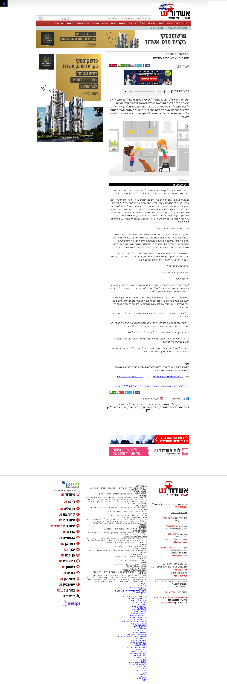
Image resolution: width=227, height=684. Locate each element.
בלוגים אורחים (157, 28)
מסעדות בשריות (140, 498)
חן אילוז (143, 668)
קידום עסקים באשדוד (138, 600)
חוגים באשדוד (112, 507)
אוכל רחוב (131, 503)
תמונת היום (119, 529)
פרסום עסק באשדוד (138, 587)
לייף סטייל (142, 558)
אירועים (143, 529)
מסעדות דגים (109, 498)
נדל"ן (101, 494)
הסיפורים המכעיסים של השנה (128, 523)
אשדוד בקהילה (140, 531)
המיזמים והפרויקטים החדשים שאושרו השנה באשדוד (125, 572)
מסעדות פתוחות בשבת (106, 500)
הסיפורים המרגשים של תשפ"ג (116, 519)
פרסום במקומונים (139, 606)
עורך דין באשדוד (140, 655)
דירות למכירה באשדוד (137, 614)
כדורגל (108, 511)
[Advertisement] (70, 189)
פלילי (109, 494)
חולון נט (143, 659)
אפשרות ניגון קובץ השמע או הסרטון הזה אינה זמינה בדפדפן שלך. (145, 91)
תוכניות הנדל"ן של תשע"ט (107, 578)
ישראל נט (143, 589)
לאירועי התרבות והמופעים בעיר (134, 507)
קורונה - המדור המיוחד (136, 566)
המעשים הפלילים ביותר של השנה (117, 579)
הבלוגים (172, 54)
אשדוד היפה (141, 533)
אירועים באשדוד (140, 625)
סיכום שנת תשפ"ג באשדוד (135, 517)
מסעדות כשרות (104, 501)
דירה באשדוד (141, 649)
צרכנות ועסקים (140, 554)
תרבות (151, 23)
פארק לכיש (142, 678)
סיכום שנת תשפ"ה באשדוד (135, 570)
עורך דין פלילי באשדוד (137, 653)
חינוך (68, 23)
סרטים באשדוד (138, 581)
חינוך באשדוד (123, 581)
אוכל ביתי (140, 500)
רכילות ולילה (141, 486)
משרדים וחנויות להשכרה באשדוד (133, 621)
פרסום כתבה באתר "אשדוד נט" (134, 596)
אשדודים (122, 488)
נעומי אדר (142, 676)
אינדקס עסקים (100, 576)
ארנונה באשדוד (140, 631)
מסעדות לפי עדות (121, 501)
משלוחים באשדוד (139, 610)
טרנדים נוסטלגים (105, 550)
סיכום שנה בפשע (114, 521)
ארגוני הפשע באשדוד (123, 494)
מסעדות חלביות (124, 498)
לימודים (131, 556)
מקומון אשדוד (141, 608)
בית (187, 23)
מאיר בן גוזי (142, 667)
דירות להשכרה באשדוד (137, 615)
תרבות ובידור (141, 505)
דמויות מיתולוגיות (122, 550)
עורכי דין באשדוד (123, 564)
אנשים (103, 488)
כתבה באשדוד (140, 646)
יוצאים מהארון (134, 490)
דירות (113, 23)
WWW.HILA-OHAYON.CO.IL (168, 376)
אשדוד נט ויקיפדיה (139, 640)
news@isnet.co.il (179, 555)
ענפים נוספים (141, 511)
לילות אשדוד (132, 529)
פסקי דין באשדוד (140, 564)
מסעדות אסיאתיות (125, 500)
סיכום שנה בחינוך (131, 521)
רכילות (160, 23)
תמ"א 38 (143, 674)
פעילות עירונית (127, 533)
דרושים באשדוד (140, 627)
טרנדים (119, 560)
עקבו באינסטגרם (153, 398)
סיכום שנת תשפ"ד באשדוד (135, 536)
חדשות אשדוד (140, 492)
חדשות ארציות (141, 494)
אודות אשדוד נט (82, 23)
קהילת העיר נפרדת (130, 535)
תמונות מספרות (123, 515)
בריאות (115, 533)
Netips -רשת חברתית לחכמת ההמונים (131, 636)
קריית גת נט (142, 657)
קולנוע (105, 23)
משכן (145, 672)
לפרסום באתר (112, 19)
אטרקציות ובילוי (131, 560)
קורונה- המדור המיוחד (137, 568)
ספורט (170, 23)
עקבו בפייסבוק (180, 398)
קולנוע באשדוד (97, 507)
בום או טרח (133, 488)
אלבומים (143, 527)
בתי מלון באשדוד (140, 602)
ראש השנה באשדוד (129, 578)
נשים (145, 576)
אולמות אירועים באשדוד (137, 648)
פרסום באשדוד (140, 638)
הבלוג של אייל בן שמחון (177, 28)
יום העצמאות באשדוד (138, 665)
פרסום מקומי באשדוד (138, 598)
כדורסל (117, 511)
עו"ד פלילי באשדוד (139, 651)
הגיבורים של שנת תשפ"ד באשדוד (133, 539)
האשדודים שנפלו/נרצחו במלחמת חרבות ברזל (125, 542)
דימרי (144, 680)
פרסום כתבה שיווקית (138, 642)
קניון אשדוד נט (108, 581)
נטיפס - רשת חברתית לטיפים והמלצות (131, 591)
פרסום (144, 661)
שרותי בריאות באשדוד (138, 623)
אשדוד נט (183, 54)
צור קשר (58, 23)
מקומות (112, 488)
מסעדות (143, 496)
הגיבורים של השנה (139, 519)
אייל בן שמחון (141, 593)
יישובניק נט (142, 604)
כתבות (144, 515)
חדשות (179, 23)
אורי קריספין (166, 547)
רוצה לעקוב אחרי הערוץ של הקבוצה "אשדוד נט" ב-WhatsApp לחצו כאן (152, 386)
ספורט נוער (127, 511)
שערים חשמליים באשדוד (136, 634)
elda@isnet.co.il (180, 542)
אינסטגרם (107, 529)
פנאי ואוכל (114, 576)
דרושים (122, 23)
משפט (95, 23)
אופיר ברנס (142, 670)
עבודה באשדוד (140, 644)
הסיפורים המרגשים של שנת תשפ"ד (129, 540)
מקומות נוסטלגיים (139, 550)
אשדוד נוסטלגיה (140, 548)
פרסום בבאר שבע (139, 619)
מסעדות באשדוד (140, 612)
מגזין (145, 513)
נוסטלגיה (110, 515)
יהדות (124, 576)
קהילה (142, 23)
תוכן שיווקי (142, 556)
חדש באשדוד (120, 556)
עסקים (132, 23)
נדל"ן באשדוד (141, 585)
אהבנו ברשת (134, 576)
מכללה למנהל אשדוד (138, 663)
